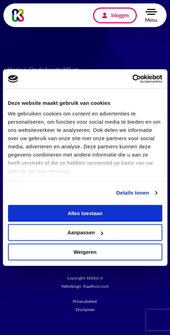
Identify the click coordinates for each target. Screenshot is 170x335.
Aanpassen (85, 232)
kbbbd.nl (95, 278)
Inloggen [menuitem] (120, 15)
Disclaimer (85, 309)
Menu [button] (151, 19)
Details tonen (132, 193)
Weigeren (85, 252)
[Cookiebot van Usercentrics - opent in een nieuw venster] (132, 78)
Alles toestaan (85, 213)
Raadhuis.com (96, 286)
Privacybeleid (85, 301)
